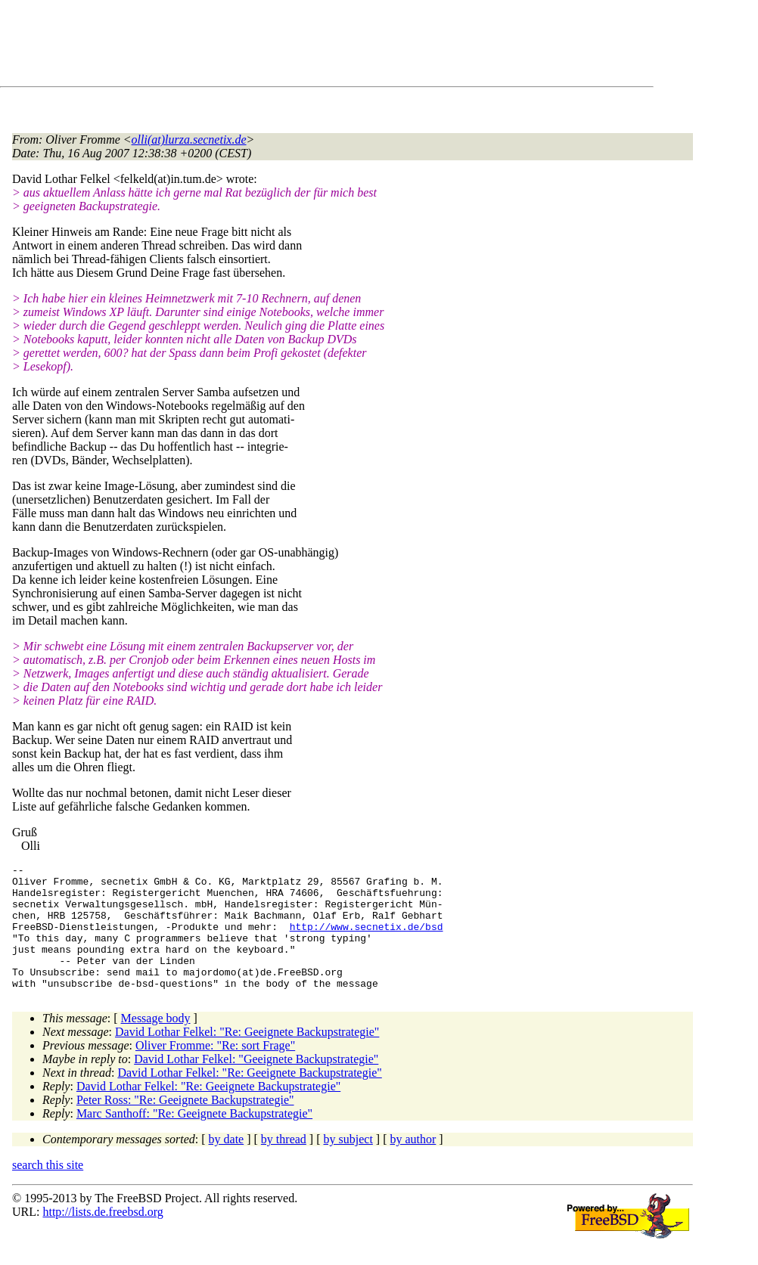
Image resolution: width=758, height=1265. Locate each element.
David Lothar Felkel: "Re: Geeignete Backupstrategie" (247, 1056)
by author (413, 1164)
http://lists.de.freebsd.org (102, 1236)
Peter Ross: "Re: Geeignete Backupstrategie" (185, 1124)
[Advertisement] (287, 46)
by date (226, 1164)
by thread (283, 1164)
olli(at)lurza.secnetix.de (189, 139)
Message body (156, 1043)
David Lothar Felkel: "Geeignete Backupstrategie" (256, 1083)
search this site (47, 1189)
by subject (348, 1164)
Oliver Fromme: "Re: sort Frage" (215, 1070)
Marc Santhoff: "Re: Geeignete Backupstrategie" (194, 1138)
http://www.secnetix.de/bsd (366, 940)
